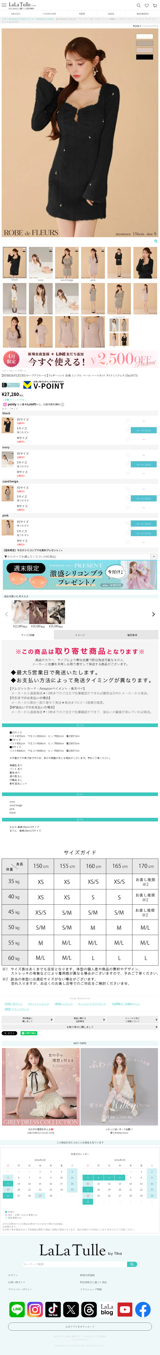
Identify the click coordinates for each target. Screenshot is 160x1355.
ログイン (13, 1275)
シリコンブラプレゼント (92, 1003)
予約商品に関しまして (27, 1020)
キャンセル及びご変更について (132, 1020)
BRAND (15, 13)
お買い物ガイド (16, 1282)
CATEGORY (49, 13)
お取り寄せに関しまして (80, 1027)
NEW (82, 13)
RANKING (143, 13)
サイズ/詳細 (27, 635)
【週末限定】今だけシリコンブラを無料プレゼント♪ (32, 550)
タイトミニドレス (39, 1003)
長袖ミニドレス (64, 1003)
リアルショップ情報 (91, 1289)
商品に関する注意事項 (80, 1020)
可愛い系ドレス (14, 1003)
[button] (6, 614)
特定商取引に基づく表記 (93, 1282)
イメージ (80, 635)
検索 (132, 1264)
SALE (111, 13)
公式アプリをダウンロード (80, 1326)
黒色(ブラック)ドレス (17, 1009)
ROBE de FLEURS (44, 18)
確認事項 (132, 635)
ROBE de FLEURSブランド (21, 18)
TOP (4, 18)
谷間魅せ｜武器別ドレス (126, 1003)
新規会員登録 (87, 1275)
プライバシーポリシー (20, 1289)
